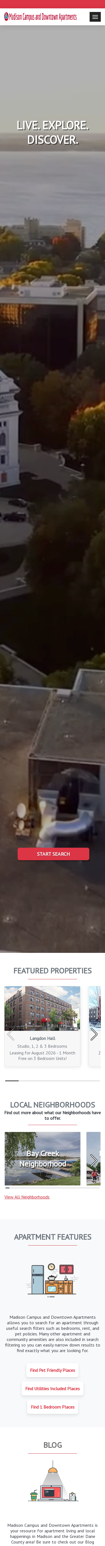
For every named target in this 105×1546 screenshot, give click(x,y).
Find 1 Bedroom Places (52, 1407)
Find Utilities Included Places (52, 1388)
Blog (52, 1445)
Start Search (53, 854)
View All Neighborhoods (27, 1197)
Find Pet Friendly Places (52, 1370)
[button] (94, 1034)
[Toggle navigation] (95, 17)
